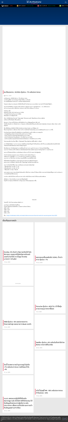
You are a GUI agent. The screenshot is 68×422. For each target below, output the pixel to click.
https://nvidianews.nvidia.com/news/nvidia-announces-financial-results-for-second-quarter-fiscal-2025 (32, 215)
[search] (65, 2)
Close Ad (34, 199)
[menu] (2, 2)
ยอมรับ (64, 419)
